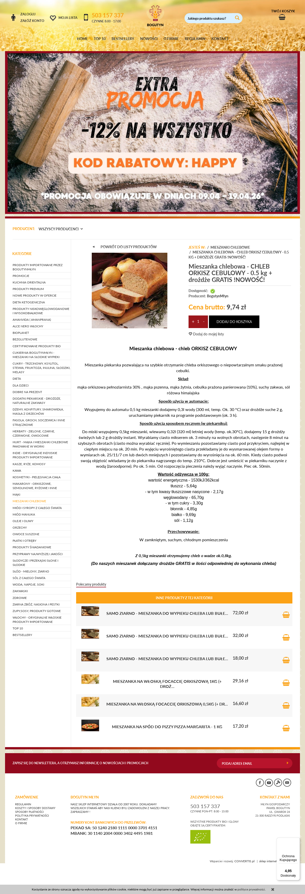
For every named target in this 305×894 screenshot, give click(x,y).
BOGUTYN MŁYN (85, 792)
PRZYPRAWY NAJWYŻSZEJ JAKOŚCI (38, 549)
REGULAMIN (195, 39)
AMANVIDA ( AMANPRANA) (32, 315)
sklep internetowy (275, 856)
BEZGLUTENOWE (25, 335)
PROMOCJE (21, 271)
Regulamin (23, 799)
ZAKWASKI (20, 586)
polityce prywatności (251, 889)
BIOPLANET (21, 328)
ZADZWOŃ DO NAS (206, 792)
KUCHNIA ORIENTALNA (29, 277)
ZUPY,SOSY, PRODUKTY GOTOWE (37, 606)
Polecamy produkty (91, 579)
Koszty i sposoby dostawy (35, 803)
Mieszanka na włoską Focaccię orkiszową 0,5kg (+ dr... (167, 699)
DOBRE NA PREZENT (27, 387)
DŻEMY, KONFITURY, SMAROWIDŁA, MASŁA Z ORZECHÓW (38, 407)
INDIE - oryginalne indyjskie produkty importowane (35, 450)
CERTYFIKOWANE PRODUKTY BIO (37, 341)
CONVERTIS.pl (244, 856)
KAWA (17, 466)
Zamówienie (26, 792)
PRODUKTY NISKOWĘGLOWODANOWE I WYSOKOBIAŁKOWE (41, 306)
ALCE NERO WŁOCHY (28, 321)
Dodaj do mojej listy (206, 329)
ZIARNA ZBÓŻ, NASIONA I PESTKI (36, 599)
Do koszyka (286, 608)
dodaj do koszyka (234, 317)
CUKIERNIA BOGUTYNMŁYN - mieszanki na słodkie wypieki (36, 350)
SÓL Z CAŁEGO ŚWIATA (29, 573)
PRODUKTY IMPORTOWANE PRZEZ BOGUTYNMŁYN (38, 262)
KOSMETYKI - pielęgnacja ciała (36, 472)
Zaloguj (28, 14)
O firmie (21, 818)
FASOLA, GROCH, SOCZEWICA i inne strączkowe (39, 418)
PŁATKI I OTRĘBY (24, 536)
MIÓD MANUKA (24, 510)
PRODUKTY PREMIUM (28, 284)
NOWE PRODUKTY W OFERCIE (34, 291)
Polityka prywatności (32, 810)
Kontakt (21, 814)
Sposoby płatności (29, 807)
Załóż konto (32, 21)
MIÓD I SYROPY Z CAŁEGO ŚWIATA (37, 503)
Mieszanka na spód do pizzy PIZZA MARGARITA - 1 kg (167, 721)
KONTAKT (219, 39)
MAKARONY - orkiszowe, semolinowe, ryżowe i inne (35, 481)
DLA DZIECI (20, 380)
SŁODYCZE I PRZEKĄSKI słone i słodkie (35, 558)
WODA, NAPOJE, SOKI (28, 580)
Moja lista (67, 18)
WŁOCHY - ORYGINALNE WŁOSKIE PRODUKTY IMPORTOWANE (37, 615)
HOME (82, 39)
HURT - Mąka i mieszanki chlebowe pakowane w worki (40, 439)
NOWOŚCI (149, 39)
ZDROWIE (20, 593)
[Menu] (297, 841)
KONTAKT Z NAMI (275, 792)
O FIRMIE (171, 39)
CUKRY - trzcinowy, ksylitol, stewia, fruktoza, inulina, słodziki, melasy (41, 363)
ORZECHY (20, 523)
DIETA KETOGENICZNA (29, 297)
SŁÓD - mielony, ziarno (31, 566)
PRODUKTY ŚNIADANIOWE (32, 543)
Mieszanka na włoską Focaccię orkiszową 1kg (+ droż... (167, 679)
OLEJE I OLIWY (23, 516)
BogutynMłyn (217, 291)
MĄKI (16, 490)
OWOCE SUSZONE (26, 529)
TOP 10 (100, 39)
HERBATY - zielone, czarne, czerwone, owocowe (34, 429)
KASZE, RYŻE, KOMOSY (29, 459)
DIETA (17, 374)
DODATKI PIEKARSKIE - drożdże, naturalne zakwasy (37, 396)
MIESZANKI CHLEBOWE (29, 496)
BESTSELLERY (123, 39)
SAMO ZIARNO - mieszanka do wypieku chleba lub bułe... (167, 608)
